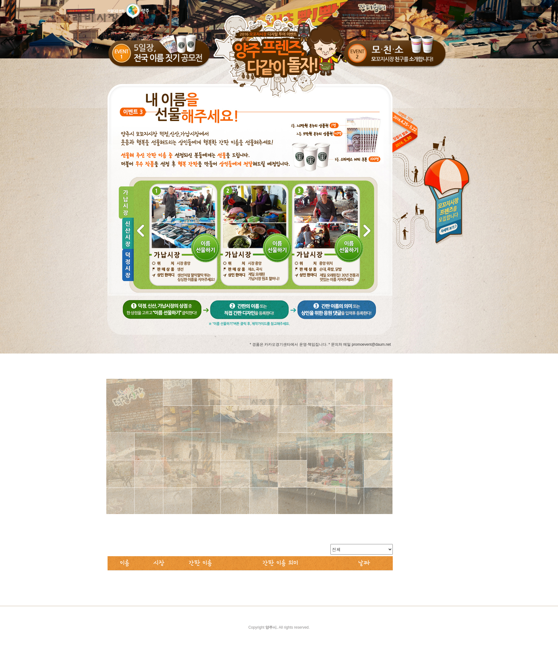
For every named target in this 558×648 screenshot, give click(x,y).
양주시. (271, 627)
